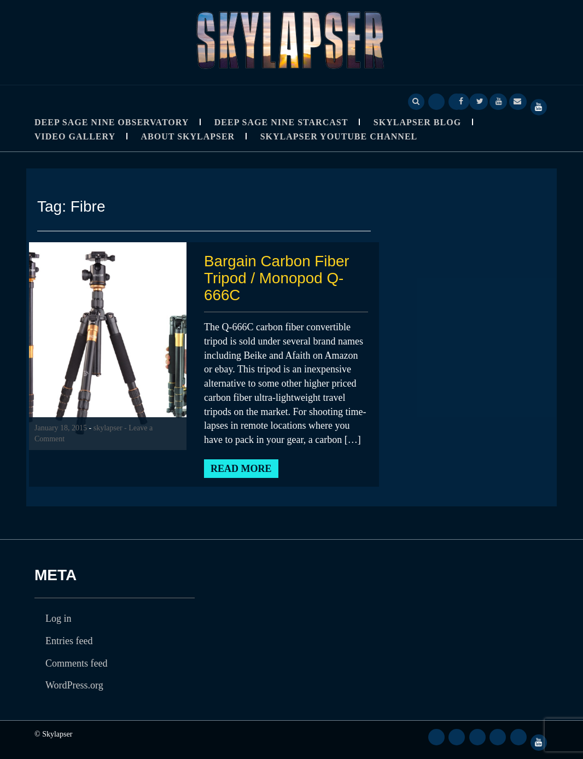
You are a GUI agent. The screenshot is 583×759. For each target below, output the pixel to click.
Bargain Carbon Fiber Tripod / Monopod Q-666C (277, 278)
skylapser (108, 428)
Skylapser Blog (417, 122)
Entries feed (68, 640)
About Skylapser (188, 136)
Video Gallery (74, 136)
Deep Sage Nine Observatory (111, 122)
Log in (58, 618)
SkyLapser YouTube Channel (339, 136)
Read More (241, 468)
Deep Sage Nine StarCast (281, 122)
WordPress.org (74, 685)
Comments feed (76, 663)
